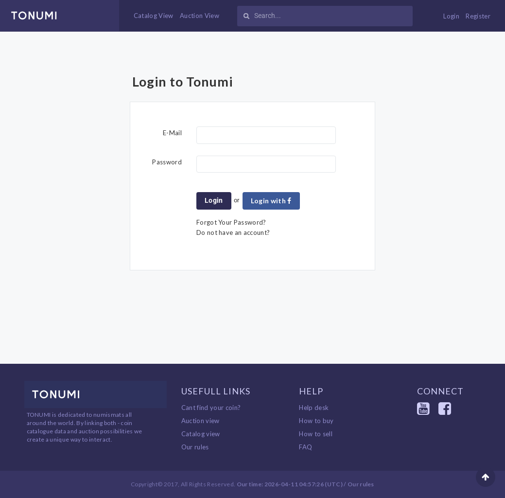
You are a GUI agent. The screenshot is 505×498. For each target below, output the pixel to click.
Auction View (199, 15)
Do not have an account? (233, 232)
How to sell (315, 434)
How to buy (316, 421)
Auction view (200, 421)
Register (478, 16)
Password (167, 162)
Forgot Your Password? (231, 222)
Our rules (195, 447)
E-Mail (172, 133)
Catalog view (200, 434)
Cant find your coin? (211, 407)
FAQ (305, 447)
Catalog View (154, 15)
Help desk (314, 407)
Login (451, 16)
